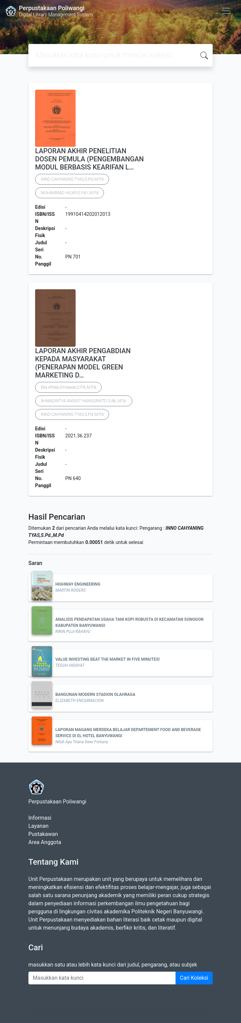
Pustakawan (43, 834)
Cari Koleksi (194, 978)
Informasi (39, 818)
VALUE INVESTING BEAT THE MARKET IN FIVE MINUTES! (107, 659)
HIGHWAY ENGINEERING (77, 584)
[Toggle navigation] (226, 11)
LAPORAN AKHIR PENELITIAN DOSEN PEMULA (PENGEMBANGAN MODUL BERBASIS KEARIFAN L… (89, 159)
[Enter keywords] (102, 978)
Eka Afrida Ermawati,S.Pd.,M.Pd (68, 387)
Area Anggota (44, 842)
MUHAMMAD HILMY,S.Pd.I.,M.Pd (69, 192)
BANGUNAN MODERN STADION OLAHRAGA (95, 694)
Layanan (38, 826)
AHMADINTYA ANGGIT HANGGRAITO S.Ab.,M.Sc (84, 401)
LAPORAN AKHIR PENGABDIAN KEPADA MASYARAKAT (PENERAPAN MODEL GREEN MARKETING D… (83, 363)
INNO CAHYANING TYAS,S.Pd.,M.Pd (72, 179)
